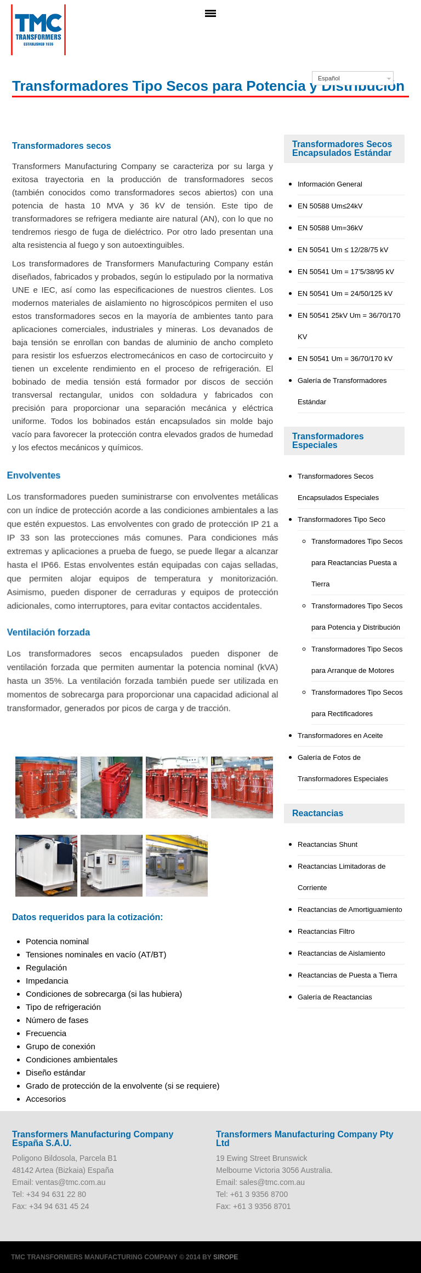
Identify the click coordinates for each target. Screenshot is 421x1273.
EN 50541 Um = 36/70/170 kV (345, 358)
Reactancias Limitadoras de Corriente (341, 877)
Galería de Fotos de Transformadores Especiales (343, 768)
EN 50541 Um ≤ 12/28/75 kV (343, 250)
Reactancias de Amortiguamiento (350, 909)
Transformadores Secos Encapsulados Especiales (338, 487)
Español (329, 78)
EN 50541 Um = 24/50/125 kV (345, 293)
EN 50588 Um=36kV (330, 228)
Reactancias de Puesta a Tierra (347, 975)
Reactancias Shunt (327, 844)
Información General (330, 184)
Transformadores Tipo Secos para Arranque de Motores (356, 660)
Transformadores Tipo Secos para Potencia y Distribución (356, 616)
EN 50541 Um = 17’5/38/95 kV (346, 272)
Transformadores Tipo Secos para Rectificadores (356, 703)
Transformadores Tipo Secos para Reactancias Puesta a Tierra (356, 562)
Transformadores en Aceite (340, 735)
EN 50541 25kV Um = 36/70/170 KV (349, 326)
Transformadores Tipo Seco (341, 519)
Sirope (225, 1257)
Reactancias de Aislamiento (341, 953)
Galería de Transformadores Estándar (342, 391)
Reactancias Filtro (326, 931)
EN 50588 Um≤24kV (330, 206)
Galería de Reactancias (335, 997)
